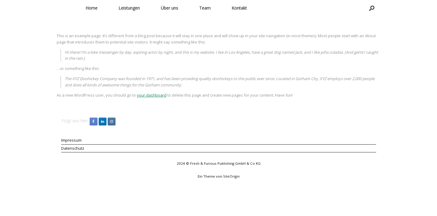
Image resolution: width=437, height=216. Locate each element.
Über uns (169, 8)
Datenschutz (72, 148)
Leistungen (129, 8)
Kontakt (239, 8)
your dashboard (151, 95)
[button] (372, 8)
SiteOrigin (231, 176)
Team (205, 8)
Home (91, 8)
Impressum (71, 140)
